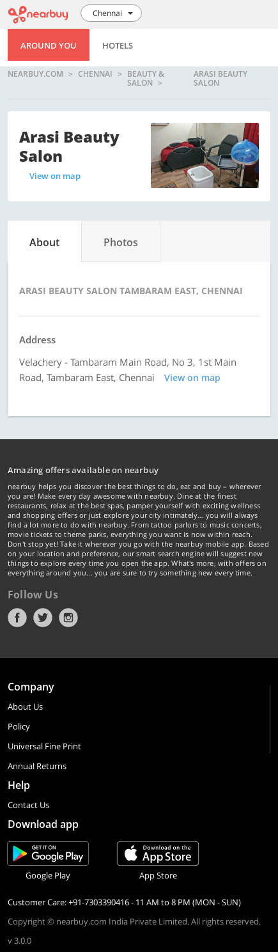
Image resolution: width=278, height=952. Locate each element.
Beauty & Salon (145, 78)
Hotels (117, 45)
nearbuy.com (35, 74)
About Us (25, 706)
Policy (19, 726)
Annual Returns (37, 766)
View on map (55, 176)
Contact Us (28, 805)
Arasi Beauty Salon (220, 78)
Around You (48, 45)
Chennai (95, 74)
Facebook (17, 617)
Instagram (68, 617)
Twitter (42, 617)
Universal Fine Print (44, 746)
